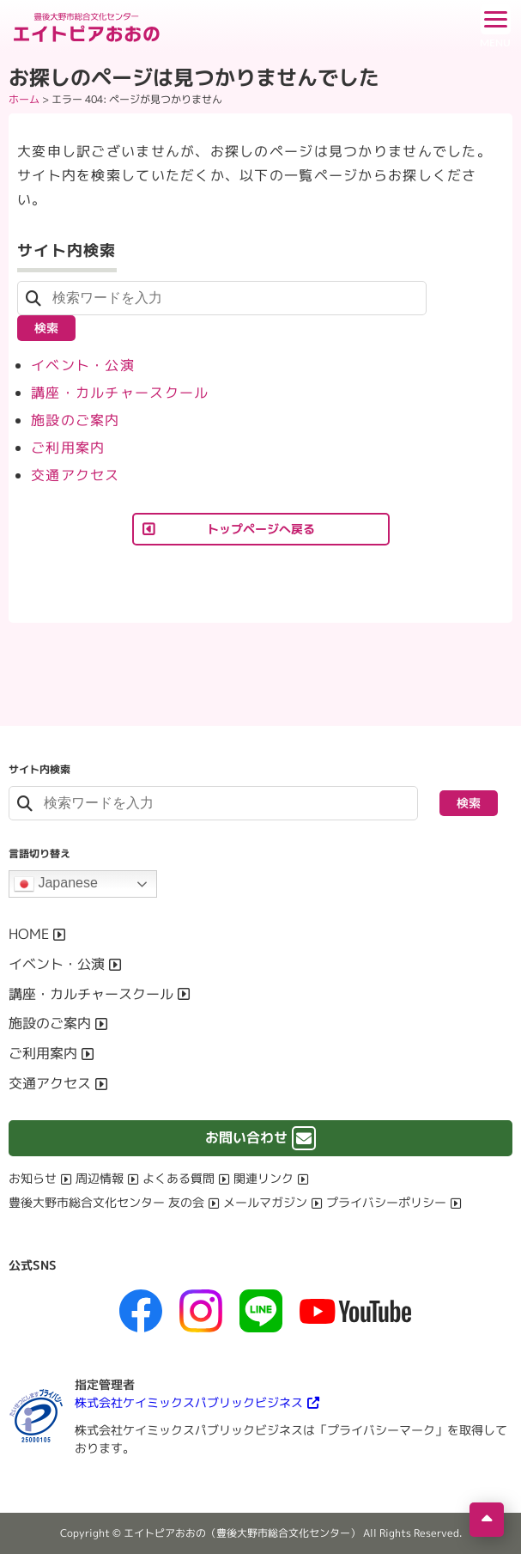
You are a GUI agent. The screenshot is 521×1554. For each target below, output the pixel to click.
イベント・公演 (83, 365)
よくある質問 (178, 1178)
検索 (46, 328)
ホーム (24, 99)
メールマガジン (265, 1202)
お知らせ (33, 1178)
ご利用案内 (68, 447)
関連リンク (263, 1178)
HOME (29, 933)
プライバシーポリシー (386, 1202)
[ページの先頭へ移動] (487, 1519)
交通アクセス (75, 475)
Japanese (56, 884)
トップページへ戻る (261, 529)
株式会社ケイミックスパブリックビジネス (189, 1402)
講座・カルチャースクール (120, 392)
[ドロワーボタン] (495, 26)
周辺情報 (100, 1178)
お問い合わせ (246, 1137)
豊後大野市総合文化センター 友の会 (106, 1202)
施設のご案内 (75, 420)
